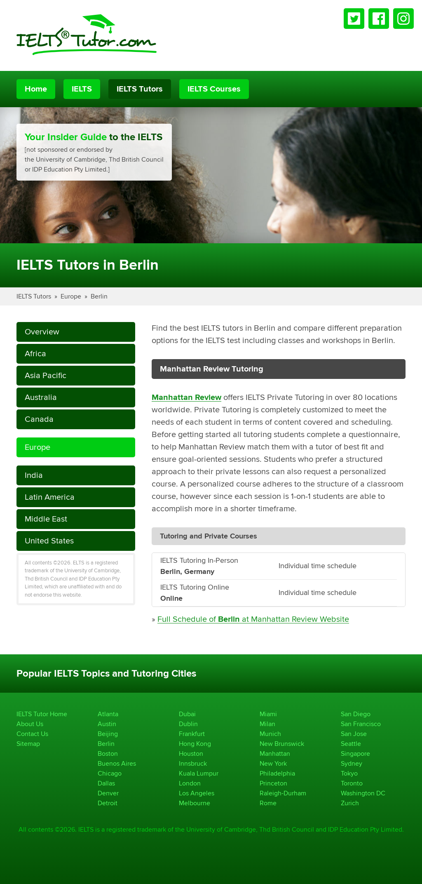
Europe (71, 296)
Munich (270, 734)
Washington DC (363, 793)
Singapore (355, 753)
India (34, 475)
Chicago (110, 773)
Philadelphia (277, 773)
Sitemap (28, 744)
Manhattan (275, 753)
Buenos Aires (117, 763)
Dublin (188, 724)
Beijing (108, 734)
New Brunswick (282, 744)
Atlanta (108, 714)
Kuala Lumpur (198, 773)
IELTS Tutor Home (41, 714)
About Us (29, 724)
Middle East (46, 519)
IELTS (82, 89)
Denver (108, 793)
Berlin (99, 296)
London (190, 783)
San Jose (354, 734)
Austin (107, 724)
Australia (41, 397)
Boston (108, 753)
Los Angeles (196, 793)
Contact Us (32, 734)
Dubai (187, 714)
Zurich (350, 803)
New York (273, 763)
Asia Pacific (45, 375)
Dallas (106, 783)
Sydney (351, 763)
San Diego (355, 714)
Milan (267, 724)
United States (49, 540)
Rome (268, 803)
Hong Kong (195, 744)
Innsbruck (193, 763)
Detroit (107, 803)
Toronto (352, 783)
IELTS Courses (214, 89)
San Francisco (361, 724)
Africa (35, 353)
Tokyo (349, 773)
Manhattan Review (186, 397)
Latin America (50, 497)
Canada (39, 419)
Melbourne (194, 803)
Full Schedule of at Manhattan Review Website (253, 619)
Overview (42, 331)
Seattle (351, 744)
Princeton (273, 783)
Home (36, 89)
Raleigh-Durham (283, 793)
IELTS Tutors (140, 89)
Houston (191, 753)
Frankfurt (192, 734)
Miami (268, 714)
